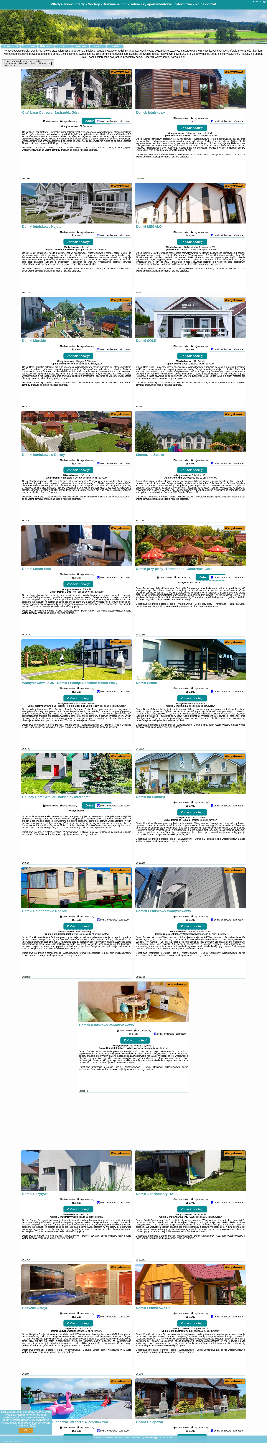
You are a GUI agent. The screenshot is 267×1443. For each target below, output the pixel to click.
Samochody (80, 46)
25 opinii (90, 1232)
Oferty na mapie (29, 46)
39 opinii (203, 265)
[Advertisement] (133, 1123)
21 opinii (201, 721)
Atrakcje (97, 46)
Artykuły (115, 46)
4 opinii (94, 493)
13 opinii (213, 949)
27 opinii (94, 265)
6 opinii (155, 1063)
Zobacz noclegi (96, 136)
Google (46, 1412)
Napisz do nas (166, 1438)
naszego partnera (88, 165)
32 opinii (89, 1346)
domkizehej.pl (259, 1)
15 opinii (204, 150)
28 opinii (89, 379)
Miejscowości (46, 46)
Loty (63, 46)
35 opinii (204, 835)
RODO (33, 1425)
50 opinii (112, 721)
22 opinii (204, 493)
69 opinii (90, 607)
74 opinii (96, 949)
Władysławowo (120, 71)
